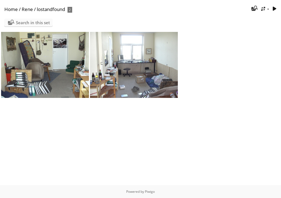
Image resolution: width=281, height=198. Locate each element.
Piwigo (150, 191)
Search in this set (33, 22)
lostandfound (51, 9)
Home (11, 9)
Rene (27, 9)
